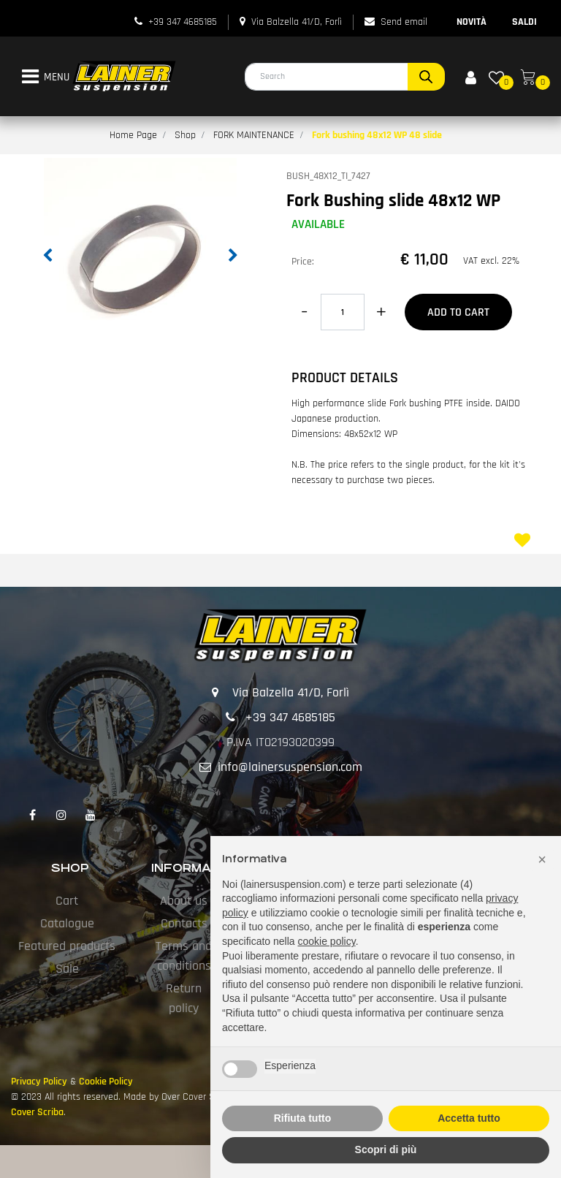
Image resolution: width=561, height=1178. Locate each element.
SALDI (524, 21)
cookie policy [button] (327, 941)
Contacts (184, 923)
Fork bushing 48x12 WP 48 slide (377, 135)
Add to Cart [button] (458, 312)
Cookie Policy (106, 1081)
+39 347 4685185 (182, 21)
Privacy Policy (39, 1081)
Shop (185, 135)
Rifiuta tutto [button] (303, 1118)
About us (183, 900)
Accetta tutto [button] (469, 1118)
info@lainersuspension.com (290, 767)
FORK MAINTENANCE (253, 135)
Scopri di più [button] (386, 1149)
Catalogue (67, 923)
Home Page (133, 135)
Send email (404, 21)
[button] (426, 77)
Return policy (184, 998)
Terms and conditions (184, 956)
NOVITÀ (471, 21)
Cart (67, 900)
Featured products (66, 946)
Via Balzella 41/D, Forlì (296, 21)
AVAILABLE (318, 224)
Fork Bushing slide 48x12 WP (393, 201)
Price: (302, 261)
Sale (67, 968)
